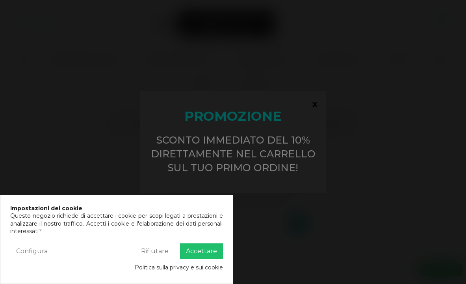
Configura (32, 251)
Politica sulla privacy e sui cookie (179, 267)
